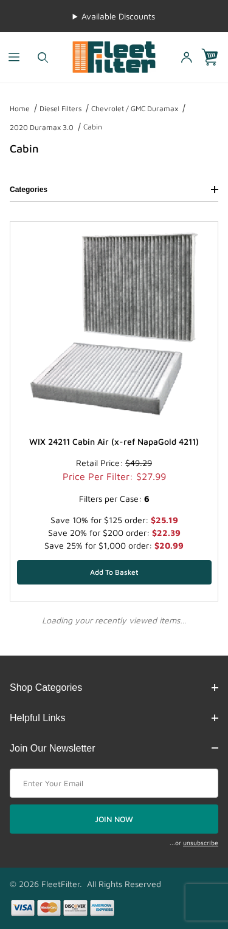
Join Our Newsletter (114, 748)
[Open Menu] (14, 57)
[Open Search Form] (43, 57)
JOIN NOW (114, 819)
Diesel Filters (60, 108)
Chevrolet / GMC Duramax (134, 108)
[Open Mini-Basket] (214, 57)
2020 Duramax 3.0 (42, 127)
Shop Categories (114, 687)
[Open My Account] (186, 57)
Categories (114, 189)
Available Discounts (118, 16)
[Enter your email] (114, 783)
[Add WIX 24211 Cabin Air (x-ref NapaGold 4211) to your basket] (114, 572)
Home (20, 108)
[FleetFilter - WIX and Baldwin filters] (114, 56)
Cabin (92, 126)
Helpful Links (114, 718)
